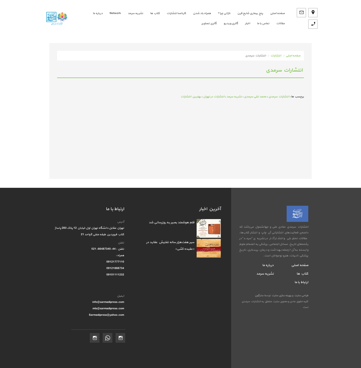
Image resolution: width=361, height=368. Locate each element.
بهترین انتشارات (191, 96)
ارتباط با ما (301, 282)
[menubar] (180, 18)
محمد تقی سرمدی (255, 96)
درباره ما (98, 13)
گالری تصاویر (209, 23)
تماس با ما (263, 23)
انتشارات (276, 55)
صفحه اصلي (277, 13)
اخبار (247, 23)
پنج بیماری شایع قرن (250, 13)
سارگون (259, 295)
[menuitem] (274, 13)
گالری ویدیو (231, 23)
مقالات (280, 23)
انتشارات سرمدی (278, 96)
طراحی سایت (300, 295)
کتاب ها (155, 13)
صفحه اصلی (293, 55)
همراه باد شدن (202, 13)
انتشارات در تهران (213, 96)
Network (115, 13)
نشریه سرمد (135, 13)
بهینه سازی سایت (281, 295)
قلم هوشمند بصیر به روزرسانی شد (171, 222)
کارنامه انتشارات (176, 13)
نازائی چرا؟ (224, 13)
